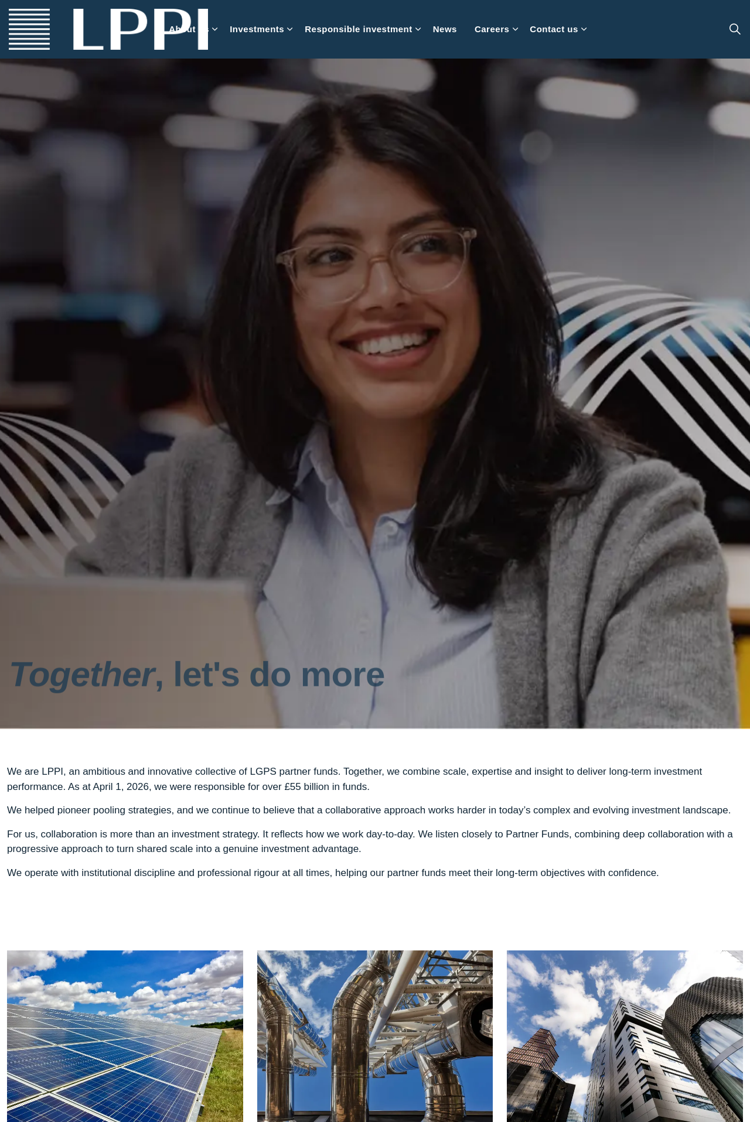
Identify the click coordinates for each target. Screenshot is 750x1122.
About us (189, 29)
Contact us (554, 29)
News (445, 29)
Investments (257, 29)
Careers (492, 29)
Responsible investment (358, 29)
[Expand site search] (734, 29)
